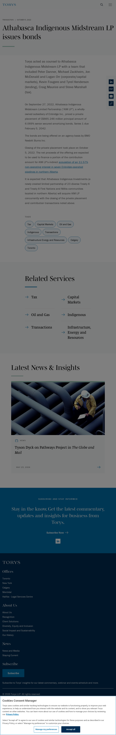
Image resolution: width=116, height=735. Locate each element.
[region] (58, 715)
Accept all (70, 729)
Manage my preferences (46, 729)
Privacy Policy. (12, 714)
